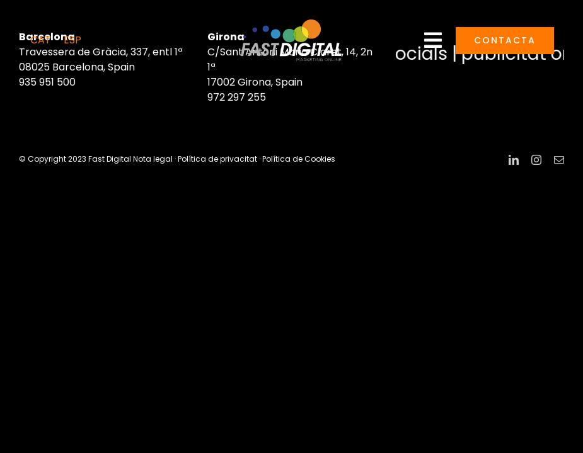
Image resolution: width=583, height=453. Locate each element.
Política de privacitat (217, 159)
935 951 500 (47, 82)
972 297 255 (236, 97)
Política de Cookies (298, 159)
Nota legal (153, 159)
